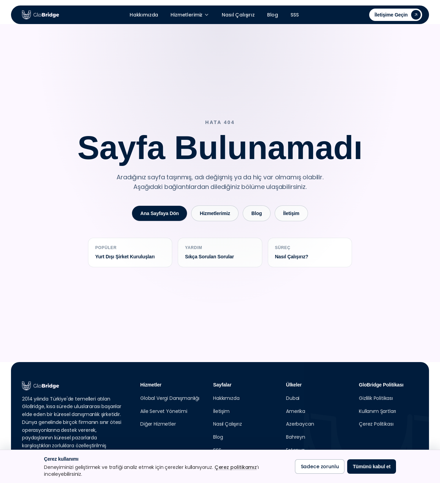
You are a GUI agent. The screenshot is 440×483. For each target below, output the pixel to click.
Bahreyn (295, 437)
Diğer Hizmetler (158, 423)
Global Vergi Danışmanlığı (169, 398)
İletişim (291, 213)
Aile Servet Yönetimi (163, 411)
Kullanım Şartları (377, 411)
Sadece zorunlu (320, 466)
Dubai (292, 398)
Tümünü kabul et (371, 466)
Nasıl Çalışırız (238, 14)
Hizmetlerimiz (189, 14)
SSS (294, 14)
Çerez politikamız (235, 467)
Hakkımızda (144, 14)
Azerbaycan (300, 423)
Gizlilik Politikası (376, 398)
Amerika (295, 411)
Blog (272, 14)
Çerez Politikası (376, 423)
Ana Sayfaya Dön (159, 213)
